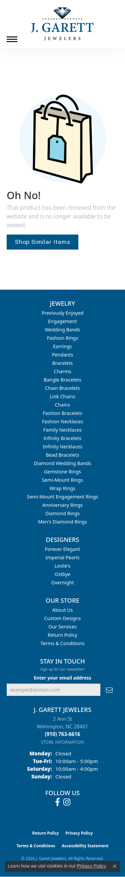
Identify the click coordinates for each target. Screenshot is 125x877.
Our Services (62, 626)
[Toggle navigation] (12, 39)
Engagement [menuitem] (62, 321)
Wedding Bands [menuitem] (62, 329)
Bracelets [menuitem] (62, 363)
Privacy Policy (79, 833)
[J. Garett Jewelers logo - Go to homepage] (62, 24)
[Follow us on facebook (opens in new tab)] (57, 802)
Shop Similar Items (42, 241)
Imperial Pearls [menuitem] (63, 557)
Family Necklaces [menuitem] (62, 430)
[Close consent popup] (115, 866)
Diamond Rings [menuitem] (62, 513)
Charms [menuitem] (62, 371)
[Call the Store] (62, 734)
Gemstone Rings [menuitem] (62, 471)
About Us (62, 610)
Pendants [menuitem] (62, 354)
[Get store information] (62, 742)
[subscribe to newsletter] (109, 690)
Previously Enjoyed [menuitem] (63, 313)
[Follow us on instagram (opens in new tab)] (66, 802)
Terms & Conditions (62, 643)
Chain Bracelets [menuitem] (62, 388)
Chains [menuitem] (62, 405)
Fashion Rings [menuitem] (62, 338)
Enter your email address (62, 678)
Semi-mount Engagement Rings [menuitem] (62, 496)
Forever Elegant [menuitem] (62, 549)
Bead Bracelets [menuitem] (62, 455)
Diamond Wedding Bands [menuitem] (62, 463)
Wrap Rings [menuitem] (62, 488)
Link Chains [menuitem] (62, 396)
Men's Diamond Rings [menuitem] (62, 522)
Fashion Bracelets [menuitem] (62, 413)
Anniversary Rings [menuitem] (62, 505)
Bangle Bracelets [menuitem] (62, 380)
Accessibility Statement (85, 846)
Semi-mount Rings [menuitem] (62, 480)
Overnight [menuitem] (62, 582)
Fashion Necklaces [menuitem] (62, 421)
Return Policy (62, 635)
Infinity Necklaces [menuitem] (62, 446)
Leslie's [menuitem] (63, 566)
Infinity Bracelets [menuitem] (62, 438)
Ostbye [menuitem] (62, 574)
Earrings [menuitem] (62, 346)
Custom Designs (62, 618)
